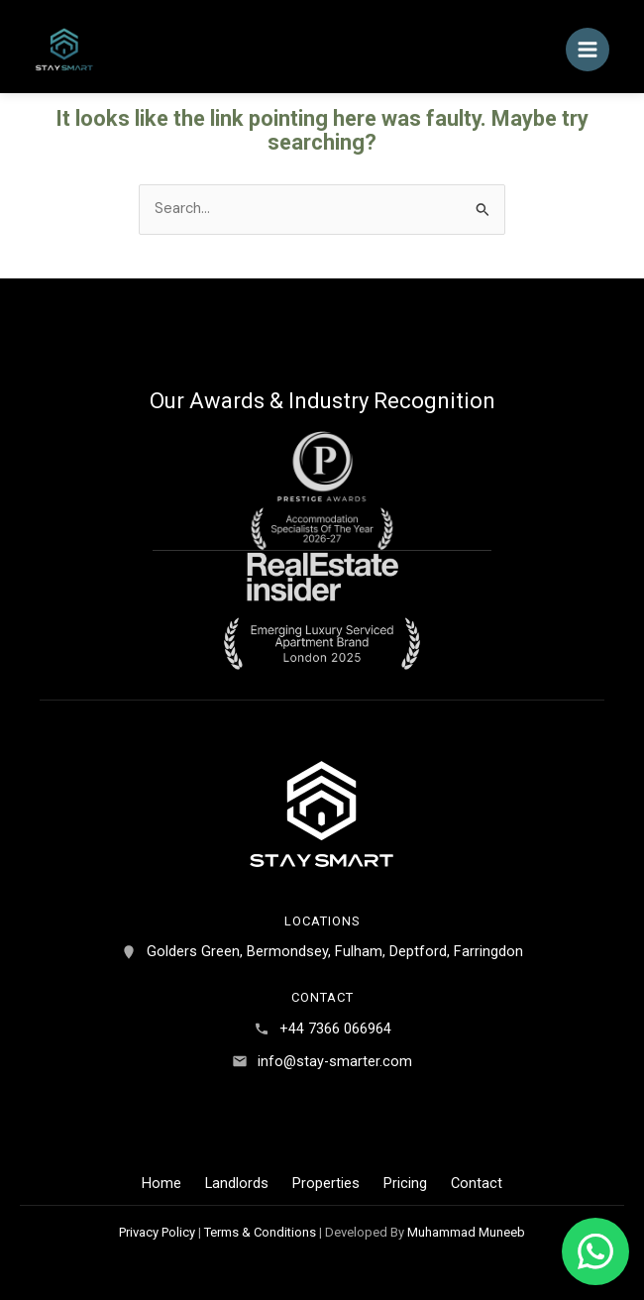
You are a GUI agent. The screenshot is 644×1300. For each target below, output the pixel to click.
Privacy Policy (157, 1232)
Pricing (405, 1183)
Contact (476, 1183)
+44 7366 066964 (335, 1028)
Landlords (236, 1183)
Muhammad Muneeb (466, 1232)
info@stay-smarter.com (335, 1061)
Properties (326, 1183)
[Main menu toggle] (587, 49)
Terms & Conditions (260, 1232)
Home (161, 1183)
